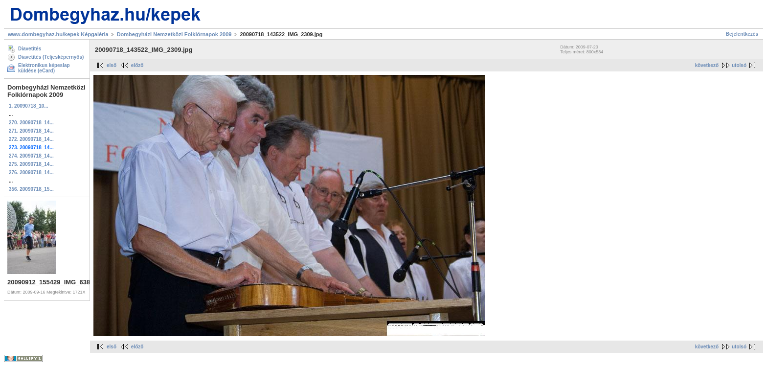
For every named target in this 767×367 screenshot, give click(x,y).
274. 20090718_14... (31, 156)
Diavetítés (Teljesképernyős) (51, 57)
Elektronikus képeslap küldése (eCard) (44, 68)
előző (137, 65)
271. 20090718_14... (31, 131)
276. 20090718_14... (31, 172)
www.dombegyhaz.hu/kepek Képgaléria (58, 34)
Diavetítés (29, 48)
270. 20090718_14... (31, 122)
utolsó (739, 65)
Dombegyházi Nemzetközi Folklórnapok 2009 (174, 34)
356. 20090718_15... (31, 189)
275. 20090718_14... (31, 164)
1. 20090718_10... (28, 106)
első (111, 65)
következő (707, 65)
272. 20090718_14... (31, 139)
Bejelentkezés (742, 34)
